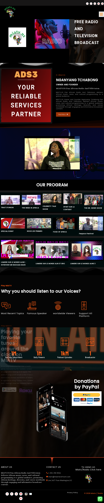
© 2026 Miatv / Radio (93, 493)
